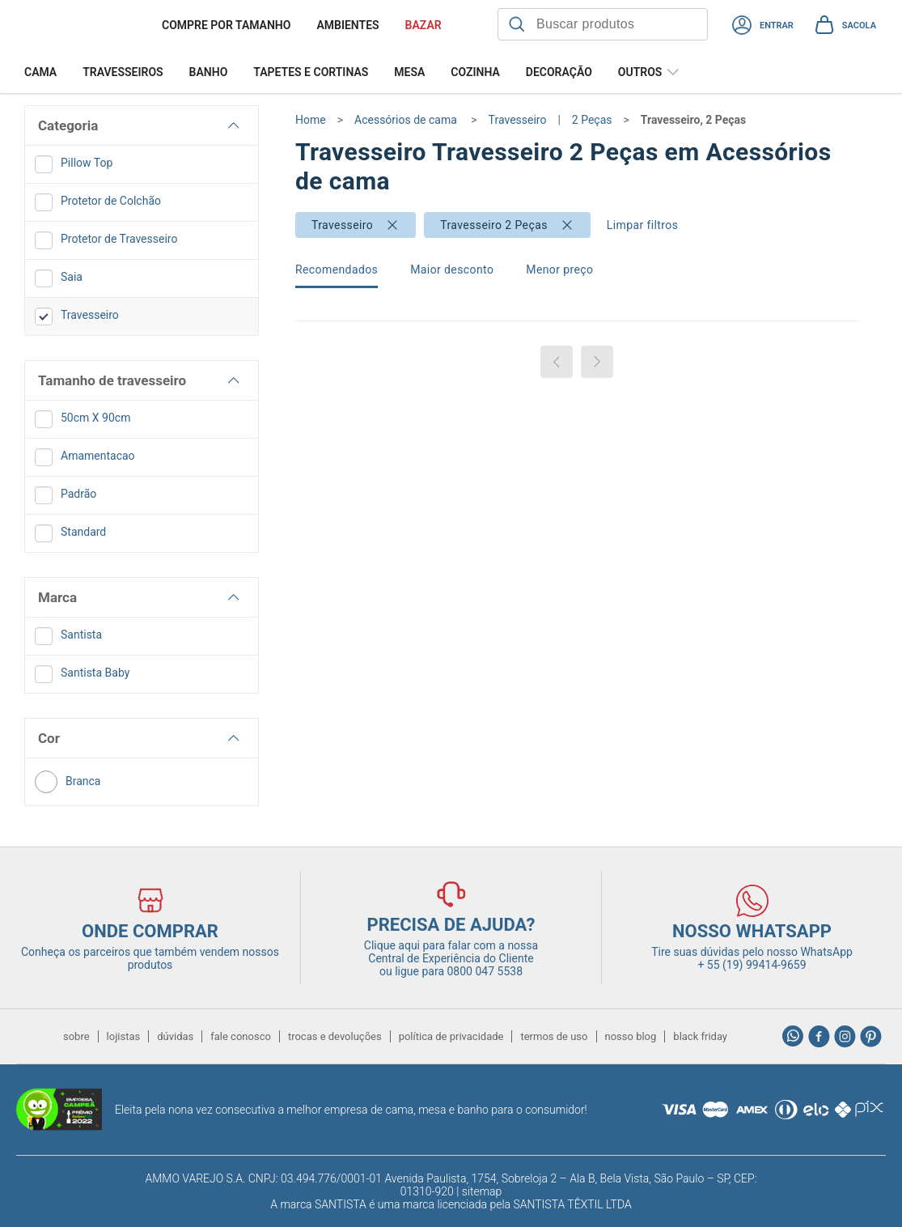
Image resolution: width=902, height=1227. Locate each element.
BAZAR (423, 25)
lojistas (124, 1036)
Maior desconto (451, 269)
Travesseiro (342, 225)
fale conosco (240, 1036)
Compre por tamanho (226, 25)
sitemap (482, 1191)
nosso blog (631, 1036)
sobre (76, 1036)
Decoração (559, 72)
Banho (208, 72)
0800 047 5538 (485, 971)
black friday (700, 1036)
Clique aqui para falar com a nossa (451, 952)
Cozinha (475, 72)
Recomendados (336, 269)
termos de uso (553, 1036)
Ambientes (347, 25)
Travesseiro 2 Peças (494, 225)
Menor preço (559, 269)
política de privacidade (451, 1036)
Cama (40, 72)
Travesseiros (123, 72)
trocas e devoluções (335, 1036)
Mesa (409, 72)
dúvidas (175, 1036)
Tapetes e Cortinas (310, 72)
